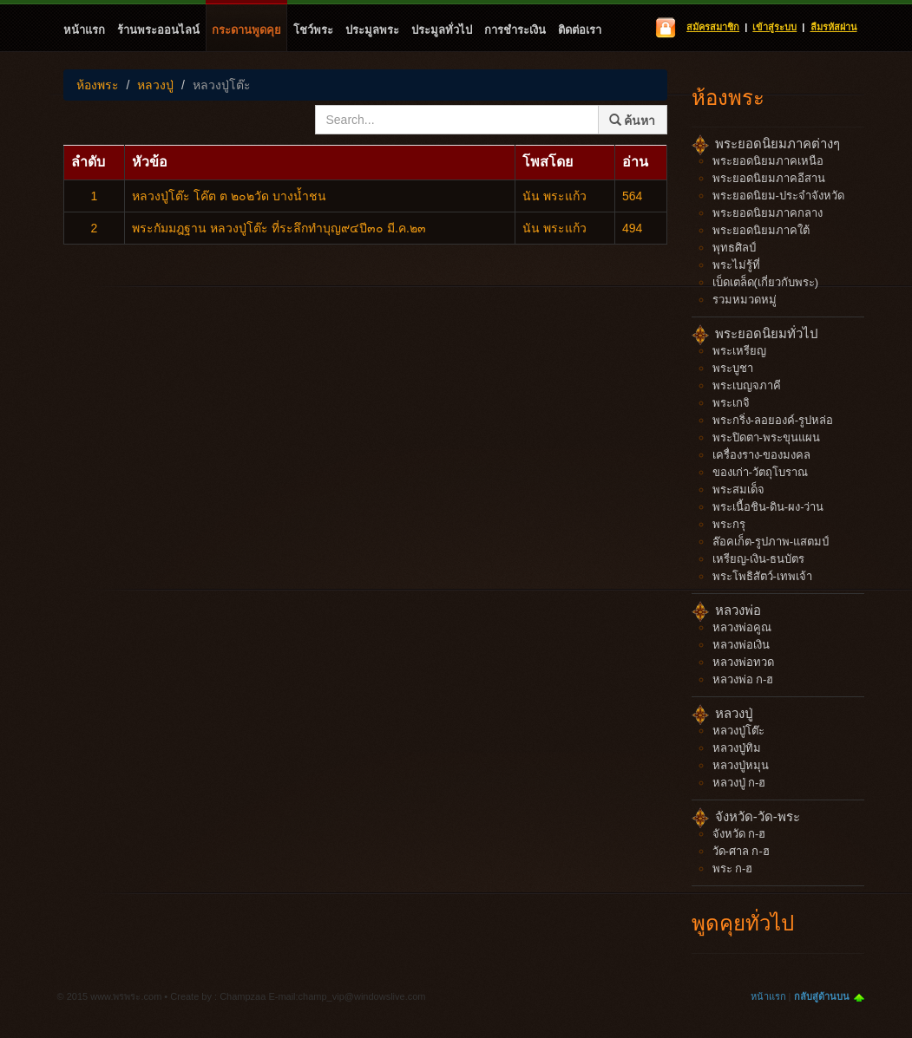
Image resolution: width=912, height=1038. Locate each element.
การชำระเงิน (515, 29)
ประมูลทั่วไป (441, 29)
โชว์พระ (313, 29)
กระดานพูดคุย (246, 29)
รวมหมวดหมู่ (744, 299)
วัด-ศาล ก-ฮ (741, 851)
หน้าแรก (84, 29)
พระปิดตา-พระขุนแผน (766, 437)
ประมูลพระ (372, 29)
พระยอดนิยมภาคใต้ (761, 230)
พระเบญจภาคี (746, 385)
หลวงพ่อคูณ (741, 627)
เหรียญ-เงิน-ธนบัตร (758, 558)
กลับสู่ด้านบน (822, 996)
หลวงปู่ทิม (736, 747)
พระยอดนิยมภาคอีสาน (768, 178)
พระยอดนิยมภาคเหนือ (767, 160)
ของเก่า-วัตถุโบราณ (760, 472)
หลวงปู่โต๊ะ (222, 85)
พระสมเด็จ (738, 489)
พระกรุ (728, 524)
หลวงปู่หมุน (740, 765)
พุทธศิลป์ (734, 247)
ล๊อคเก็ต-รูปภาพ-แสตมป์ (771, 541)
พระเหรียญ (739, 350)
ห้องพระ (97, 85)
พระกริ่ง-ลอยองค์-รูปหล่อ (773, 420)
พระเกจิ (731, 402)
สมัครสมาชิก (712, 27)
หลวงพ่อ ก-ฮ (743, 679)
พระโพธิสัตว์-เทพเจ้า (762, 576)
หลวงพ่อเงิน (741, 644)
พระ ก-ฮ (732, 868)
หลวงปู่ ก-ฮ (739, 782)
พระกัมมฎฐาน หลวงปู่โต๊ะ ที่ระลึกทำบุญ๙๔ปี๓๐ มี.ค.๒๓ (278, 228)
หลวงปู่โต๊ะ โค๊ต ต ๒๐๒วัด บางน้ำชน (229, 196)
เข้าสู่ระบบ (774, 27)
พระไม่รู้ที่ (736, 264)
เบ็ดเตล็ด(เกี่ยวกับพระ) (765, 282)
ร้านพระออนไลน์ (158, 29)
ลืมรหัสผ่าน (833, 27)
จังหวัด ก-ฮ (739, 833)
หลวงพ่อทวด (743, 662)
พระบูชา (732, 368)
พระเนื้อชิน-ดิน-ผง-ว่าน (768, 506)
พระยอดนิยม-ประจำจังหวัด (778, 195)
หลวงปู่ (155, 85)
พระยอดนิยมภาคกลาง (767, 212)
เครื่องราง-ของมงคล (761, 454)
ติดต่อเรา (579, 29)
